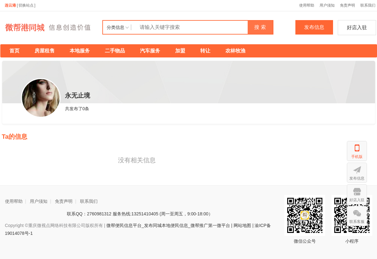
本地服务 (80, 50)
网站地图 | (244, 225)
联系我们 (89, 201)
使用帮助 (306, 5)
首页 (14, 50)
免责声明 (347, 5)
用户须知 (327, 5)
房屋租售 (45, 50)
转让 (205, 50)
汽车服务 (150, 50)
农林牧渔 (235, 50)
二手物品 (115, 50)
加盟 (180, 50)
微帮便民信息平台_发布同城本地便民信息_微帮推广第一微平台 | (168, 225)
